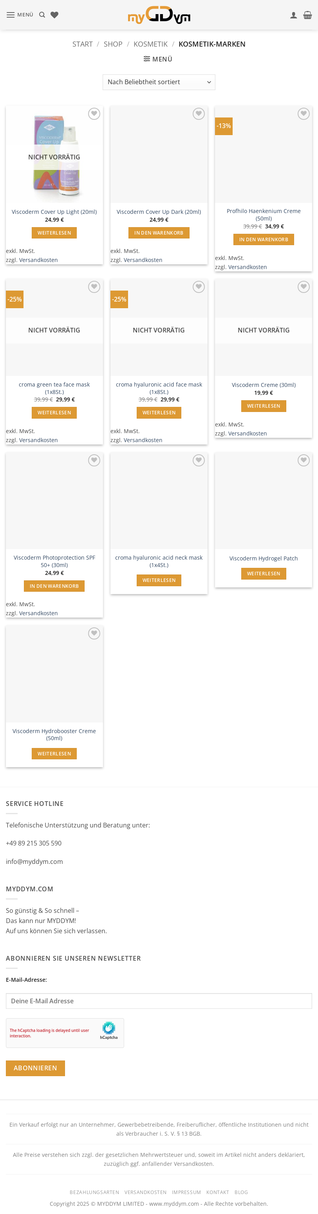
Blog (241, 1192)
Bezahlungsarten (94, 1192)
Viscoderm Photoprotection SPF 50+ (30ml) (54, 561)
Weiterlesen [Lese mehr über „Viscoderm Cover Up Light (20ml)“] (54, 233)
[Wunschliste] (54, 14)
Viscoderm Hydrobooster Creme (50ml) (54, 735)
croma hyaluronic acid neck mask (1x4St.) (158, 561)
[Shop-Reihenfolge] (159, 82)
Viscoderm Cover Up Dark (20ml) (159, 211)
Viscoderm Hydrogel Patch (263, 558)
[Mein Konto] (294, 14)
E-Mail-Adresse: (159, 992)
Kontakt (217, 1192)
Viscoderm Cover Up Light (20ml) (54, 211)
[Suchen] (42, 14)
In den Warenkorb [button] (159, 233)
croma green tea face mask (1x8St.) (54, 388)
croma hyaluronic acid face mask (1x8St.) (159, 388)
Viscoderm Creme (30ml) (264, 384)
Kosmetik (151, 44)
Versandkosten (38, 260)
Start (82, 44)
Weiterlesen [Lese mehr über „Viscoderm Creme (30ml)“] (263, 406)
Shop (113, 44)
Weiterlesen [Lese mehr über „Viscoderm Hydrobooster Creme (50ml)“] (54, 754)
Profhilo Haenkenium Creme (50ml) (264, 215)
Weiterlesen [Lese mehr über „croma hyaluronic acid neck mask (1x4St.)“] (159, 580)
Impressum (186, 1192)
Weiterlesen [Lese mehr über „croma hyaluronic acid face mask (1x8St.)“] (159, 413)
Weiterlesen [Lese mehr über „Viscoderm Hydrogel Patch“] (263, 573)
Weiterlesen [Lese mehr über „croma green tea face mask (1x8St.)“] (54, 413)
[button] (20, 14)
